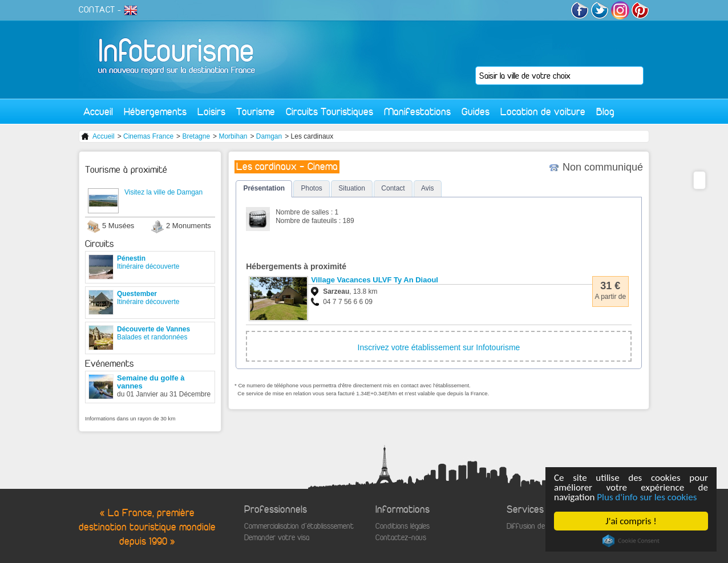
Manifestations (417, 112)
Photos (311, 188)
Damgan (269, 136)
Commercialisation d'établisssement (299, 526)
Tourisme (255, 112)
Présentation (264, 188)
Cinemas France (148, 136)
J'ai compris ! (630, 521)
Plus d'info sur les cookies (647, 497)
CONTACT (97, 10)
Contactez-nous (400, 537)
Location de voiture (542, 112)
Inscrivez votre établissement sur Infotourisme (439, 347)
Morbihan (233, 136)
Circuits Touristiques (329, 112)
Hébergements (155, 112)
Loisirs (211, 112)
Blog (605, 112)
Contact (393, 188)
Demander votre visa (276, 537)
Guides (476, 112)
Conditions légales (402, 526)
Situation (351, 188)
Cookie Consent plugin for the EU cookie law (631, 540)
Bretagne (196, 136)
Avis (427, 188)
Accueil (98, 112)
